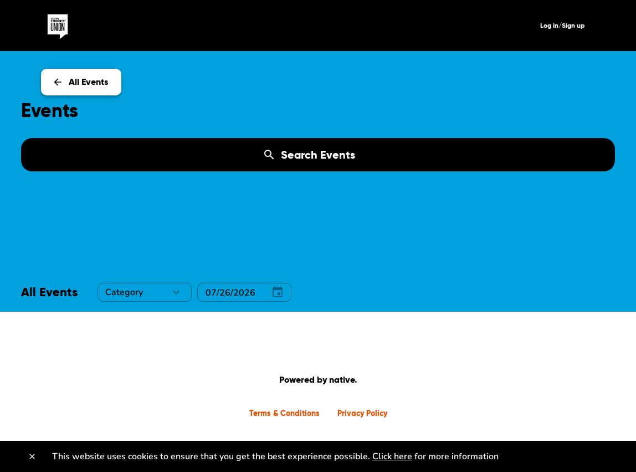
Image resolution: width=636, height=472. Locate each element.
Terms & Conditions (284, 413)
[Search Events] (318, 154)
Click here (392, 456)
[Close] (32, 456)
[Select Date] (229, 292)
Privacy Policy (362, 413)
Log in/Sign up (562, 25)
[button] (145, 292)
